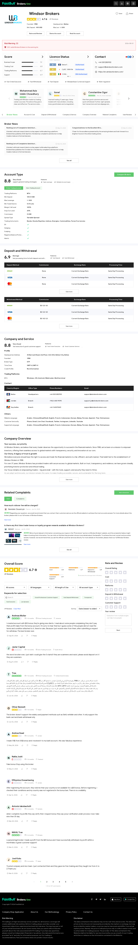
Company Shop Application (13, 912)
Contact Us (88, 912)
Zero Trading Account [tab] (33, 188)
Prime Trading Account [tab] (13, 188)
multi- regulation (55, 60)
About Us (34, 912)
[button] (127, 3)
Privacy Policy (71, 912)
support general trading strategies (25, 182)
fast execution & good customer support (27, 346)
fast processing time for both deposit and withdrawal (29, 258)
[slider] (34, 19)
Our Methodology (52, 912)
